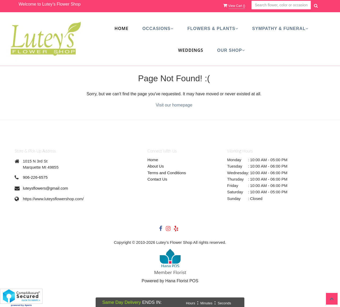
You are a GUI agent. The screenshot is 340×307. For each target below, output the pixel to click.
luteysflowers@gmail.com (45, 188)
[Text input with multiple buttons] (281, 5)
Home (121, 28)
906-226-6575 (35, 177)
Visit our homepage (174, 105)
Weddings (190, 50)
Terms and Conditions (166, 172)
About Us (155, 166)
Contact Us (157, 179)
